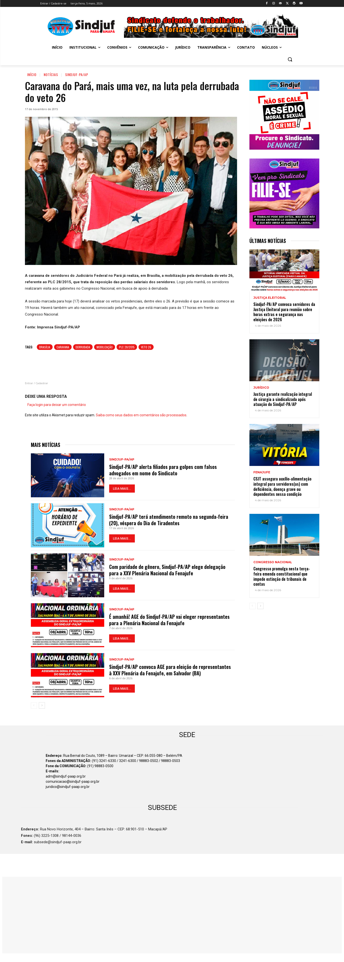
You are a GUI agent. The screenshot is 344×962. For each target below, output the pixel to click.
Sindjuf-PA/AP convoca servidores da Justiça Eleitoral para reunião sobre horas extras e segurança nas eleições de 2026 (284, 311)
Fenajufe (261, 472)
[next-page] (42, 705)
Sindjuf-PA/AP (76, 74)
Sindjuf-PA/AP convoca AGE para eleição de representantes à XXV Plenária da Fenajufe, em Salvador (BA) (170, 670)
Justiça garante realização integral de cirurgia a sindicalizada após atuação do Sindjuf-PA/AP (282, 399)
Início (32, 74)
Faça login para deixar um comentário (56, 405)
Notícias (51, 74)
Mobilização (105, 347)
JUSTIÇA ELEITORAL (269, 297)
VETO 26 (146, 347)
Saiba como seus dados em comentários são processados (141, 415)
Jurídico (261, 387)
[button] (290, 59)
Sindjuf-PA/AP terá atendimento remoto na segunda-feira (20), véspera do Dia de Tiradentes (168, 520)
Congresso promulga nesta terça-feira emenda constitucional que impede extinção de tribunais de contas (281, 576)
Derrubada (83, 347)
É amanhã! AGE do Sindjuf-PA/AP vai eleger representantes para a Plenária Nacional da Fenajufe (169, 620)
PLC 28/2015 (127, 347)
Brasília (44, 347)
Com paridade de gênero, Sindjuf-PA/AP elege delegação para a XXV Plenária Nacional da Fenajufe (167, 570)
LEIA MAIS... (122, 488)
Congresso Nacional (272, 562)
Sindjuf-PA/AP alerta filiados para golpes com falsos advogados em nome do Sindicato (163, 470)
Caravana (63, 347)
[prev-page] (34, 705)
